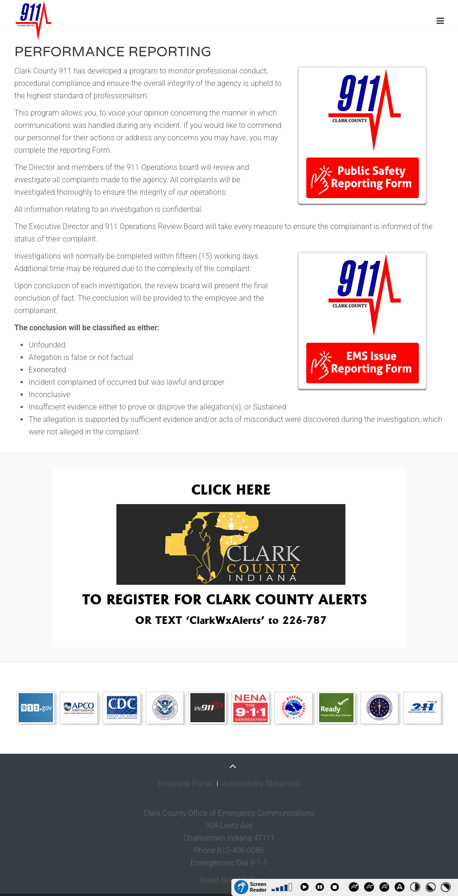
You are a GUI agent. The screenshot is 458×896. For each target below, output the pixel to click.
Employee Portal (184, 783)
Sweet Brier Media (229, 880)
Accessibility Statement (261, 783)
